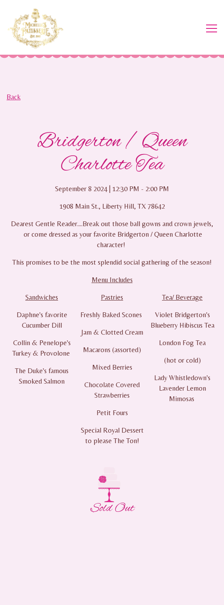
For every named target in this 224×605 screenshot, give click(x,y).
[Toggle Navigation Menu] (211, 28)
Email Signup (112, 594)
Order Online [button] (112, 571)
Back (14, 97)
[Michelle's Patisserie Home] (39, 28)
